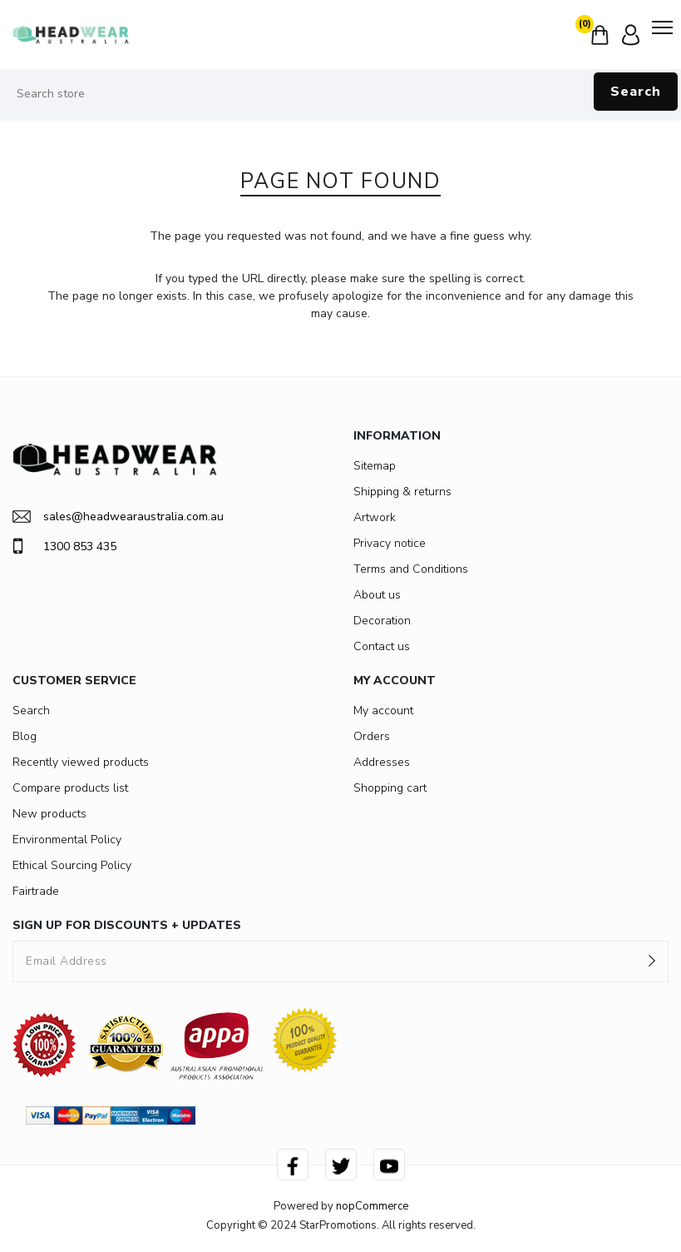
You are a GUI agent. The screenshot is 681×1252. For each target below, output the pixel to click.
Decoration (382, 620)
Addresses (381, 762)
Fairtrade (35, 891)
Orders (371, 736)
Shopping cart (390, 788)
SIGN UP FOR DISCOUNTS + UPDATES (126, 925)
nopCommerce (372, 1206)
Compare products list (70, 788)
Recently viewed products (80, 762)
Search (635, 91)
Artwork (374, 517)
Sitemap (374, 466)
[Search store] (340, 94)
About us (377, 595)
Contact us (381, 646)
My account (383, 710)
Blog (24, 736)
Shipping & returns (402, 491)
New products (49, 814)
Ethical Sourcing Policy (71, 865)
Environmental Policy (66, 839)
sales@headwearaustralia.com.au (118, 516)
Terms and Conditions (410, 569)
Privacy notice (389, 543)
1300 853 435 (64, 546)
